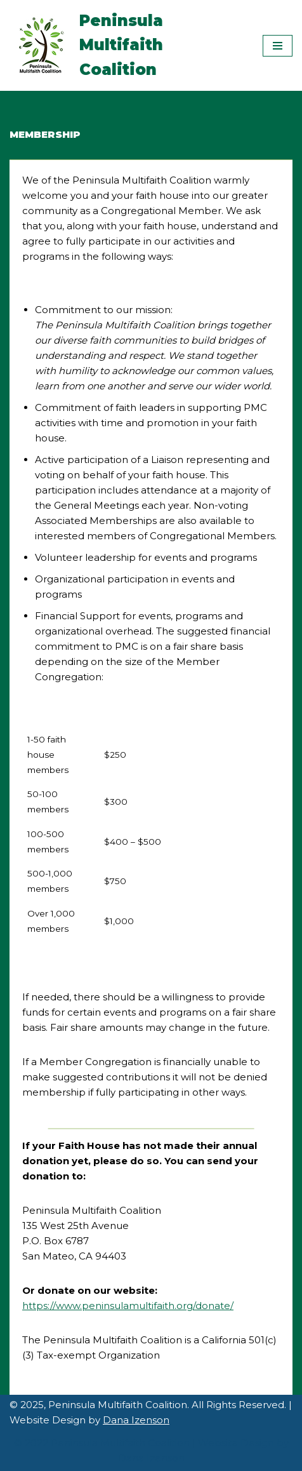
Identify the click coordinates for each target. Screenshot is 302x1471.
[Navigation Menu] (277, 46)
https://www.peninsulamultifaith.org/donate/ (127, 1306)
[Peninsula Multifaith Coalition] (127, 45)
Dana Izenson (136, 1420)
